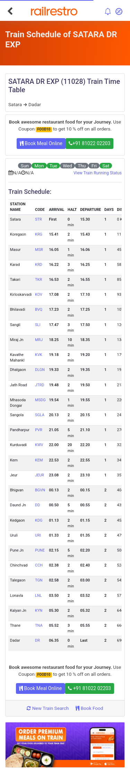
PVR (38, 430)
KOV (38, 294)
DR (37, 640)
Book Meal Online (41, 143)
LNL (38, 595)
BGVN (40, 490)
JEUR (39, 475)
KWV (39, 445)
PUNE (40, 550)
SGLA (39, 415)
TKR (38, 279)
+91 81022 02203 (89, 143)
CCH (39, 565)
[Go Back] (10, 11)
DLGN (40, 369)
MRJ (39, 340)
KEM (39, 460)
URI (38, 535)
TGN (39, 580)
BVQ (38, 309)
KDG (38, 520)
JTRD (39, 385)
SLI (37, 325)
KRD (38, 264)
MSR (39, 249)
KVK (38, 355)
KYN (38, 610)
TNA (38, 625)
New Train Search (48, 708)
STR (38, 219)
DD (37, 505)
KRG (38, 234)
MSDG (40, 400)
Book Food (89, 708)
